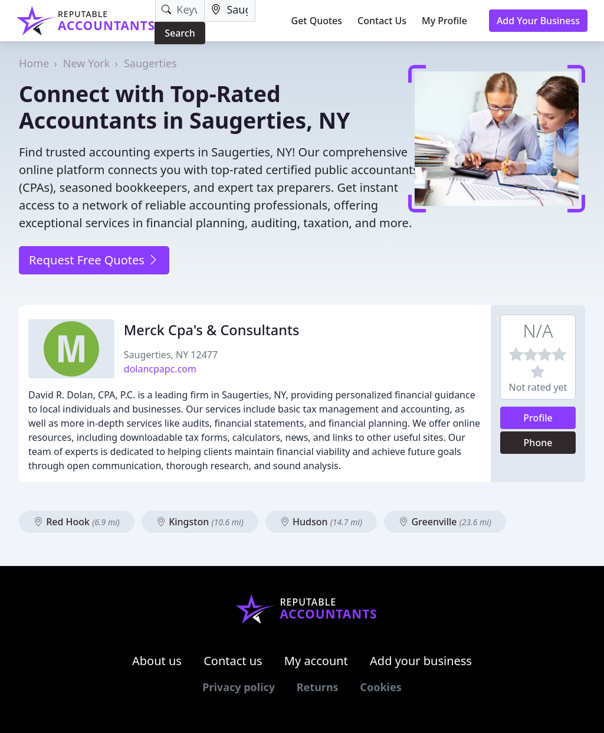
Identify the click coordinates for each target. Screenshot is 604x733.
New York (86, 63)
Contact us (232, 661)
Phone (538, 442)
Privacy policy (238, 687)
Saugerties (150, 63)
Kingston (200, 521)
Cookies (380, 687)
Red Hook (77, 521)
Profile (538, 417)
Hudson (321, 521)
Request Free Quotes (94, 260)
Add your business (421, 661)
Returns (318, 687)
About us (157, 661)
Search (180, 33)
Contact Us (381, 20)
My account (316, 661)
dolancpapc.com (160, 368)
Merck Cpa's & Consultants (212, 329)
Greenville (445, 521)
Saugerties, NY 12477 (171, 354)
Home (34, 63)
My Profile (444, 20)
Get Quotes (317, 20)
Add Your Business (538, 20)
